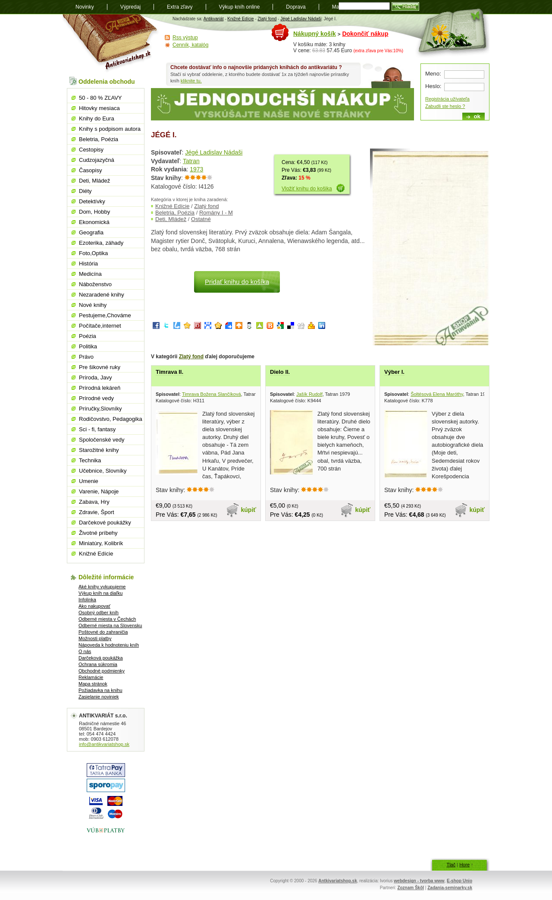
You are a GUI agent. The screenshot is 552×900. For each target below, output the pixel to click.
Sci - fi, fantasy (97, 429)
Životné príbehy (98, 533)
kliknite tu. (191, 80)
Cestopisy (91, 149)
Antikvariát (214, 18)
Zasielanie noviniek (98, 696)
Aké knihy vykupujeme (101, 586)
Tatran (191, 161)
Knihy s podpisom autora (110, 129)
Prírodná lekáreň (99, 388)
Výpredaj (130, 7)
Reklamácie (90, 677)
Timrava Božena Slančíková (211, 394)
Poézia (87, 336)
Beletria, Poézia (174, 212)
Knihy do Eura (96, 118)
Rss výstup (185, 38)
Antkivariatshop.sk (337, 880)
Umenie (88, 481)
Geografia (91, 232)
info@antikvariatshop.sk (104, 744)
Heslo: (433, 86)
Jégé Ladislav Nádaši (300, 18)
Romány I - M (216, 212)
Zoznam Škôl (410, 887)
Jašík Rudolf (309, 394)
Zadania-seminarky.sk (449, 887)
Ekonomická (94, 222)
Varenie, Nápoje (99, 491)
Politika (88, 346)
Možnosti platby (94, 638)
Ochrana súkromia (97, 664)
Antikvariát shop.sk (111, 43)
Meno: (433, 73)
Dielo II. (280, 372)
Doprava (295, 7)
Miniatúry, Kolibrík (101, 543)
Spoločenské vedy (102, 439)
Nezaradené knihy (101, 294)
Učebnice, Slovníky (103, 470)
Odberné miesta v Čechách (107, 619)
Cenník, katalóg (190, 45)
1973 (196, 169)
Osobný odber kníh (98, 612)
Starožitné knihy (99, 450)
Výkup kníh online (239, 7)
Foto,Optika (93, 253)
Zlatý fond (266, 18)
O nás (84, 651)
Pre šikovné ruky (99, 367)
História (88, 263)
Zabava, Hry (94, 502)
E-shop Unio (459, 880)
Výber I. (394, 372)
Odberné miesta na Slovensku (110, 625)
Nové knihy (93, 305)
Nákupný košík (314, 33)
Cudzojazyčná (96, 160)
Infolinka (87, 599)
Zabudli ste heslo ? (445, 106)
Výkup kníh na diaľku (100, 593)
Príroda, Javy (95, 377)
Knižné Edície (240, 18)
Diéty (85, 191)
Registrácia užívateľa (447, 98)
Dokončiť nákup (365, 33)
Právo (86, 357)
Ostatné (201, 219)
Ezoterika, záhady (101, 243)
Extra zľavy (180, 7)
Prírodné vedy (96, 398)
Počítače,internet (100, 325)
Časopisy (90, 170)
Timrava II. (169, 372)
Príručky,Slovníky (100, 408)
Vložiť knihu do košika (307, 189)
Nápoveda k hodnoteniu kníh (108, 644)
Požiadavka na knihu (100, 690)
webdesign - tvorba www (419, 880)
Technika (90, 460)
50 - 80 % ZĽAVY (100, 98)
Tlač (450, 864)
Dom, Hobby (94, 211)
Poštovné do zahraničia (103, 632)
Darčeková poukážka (100, 657)
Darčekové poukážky (105, 522)
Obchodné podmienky (101, 670)
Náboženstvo (95, 284)
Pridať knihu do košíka (237, 281)
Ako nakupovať (94, 606)
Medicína (90, 274)
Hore (464, 864)
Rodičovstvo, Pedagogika (110, 419)
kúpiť (249, 509)
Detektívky (92, 201)
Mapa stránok (92, 683)
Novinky (84, 7)
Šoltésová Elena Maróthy (437, 394)
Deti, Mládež (170, 219)
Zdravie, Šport (96, 512)
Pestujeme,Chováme (105, 315)
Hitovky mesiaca (99, 108)
